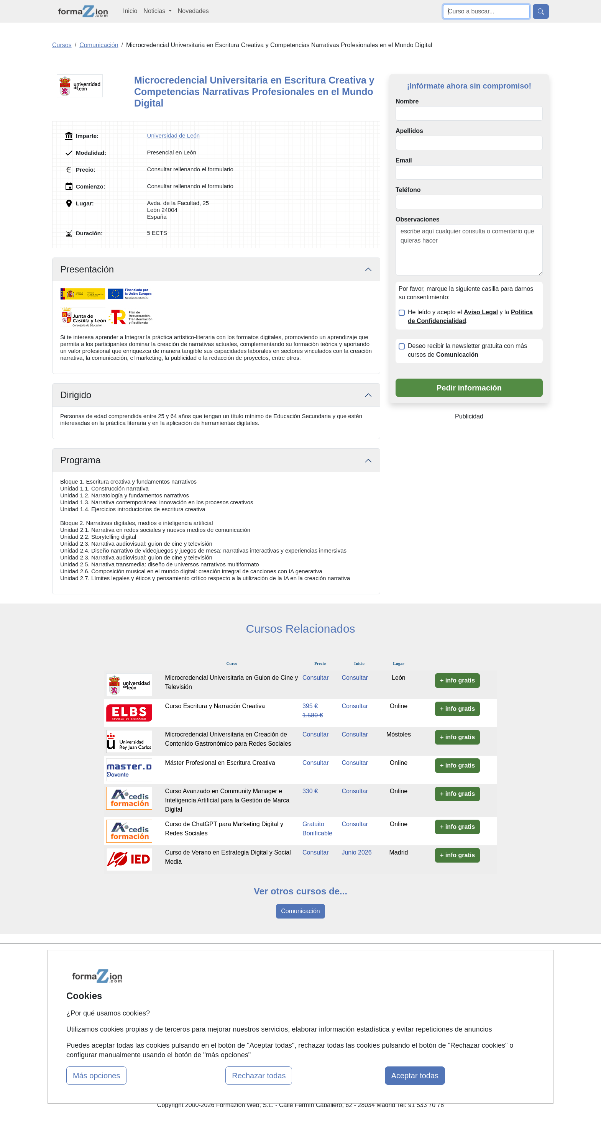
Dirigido (75, 395)
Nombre (407, 101)
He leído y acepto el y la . (470, 316)
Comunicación (300, 911)
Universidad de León (173, 135)
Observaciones (418, 219)
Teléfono (408, 190)
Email (404, 160)
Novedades (193, 11)
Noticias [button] (155, 11)
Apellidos (409, 131)
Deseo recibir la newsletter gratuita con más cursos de (467, 350)
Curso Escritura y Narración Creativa (215, 706)
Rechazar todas (259, 1075)
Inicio (130, 11)
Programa (80, 460)
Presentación (87, 269)
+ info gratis (457, 680)
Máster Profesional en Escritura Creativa (220, 762)
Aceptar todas (414, 1075)
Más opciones (96, 1075)
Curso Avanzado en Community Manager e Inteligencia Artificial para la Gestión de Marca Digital (227, 800)
